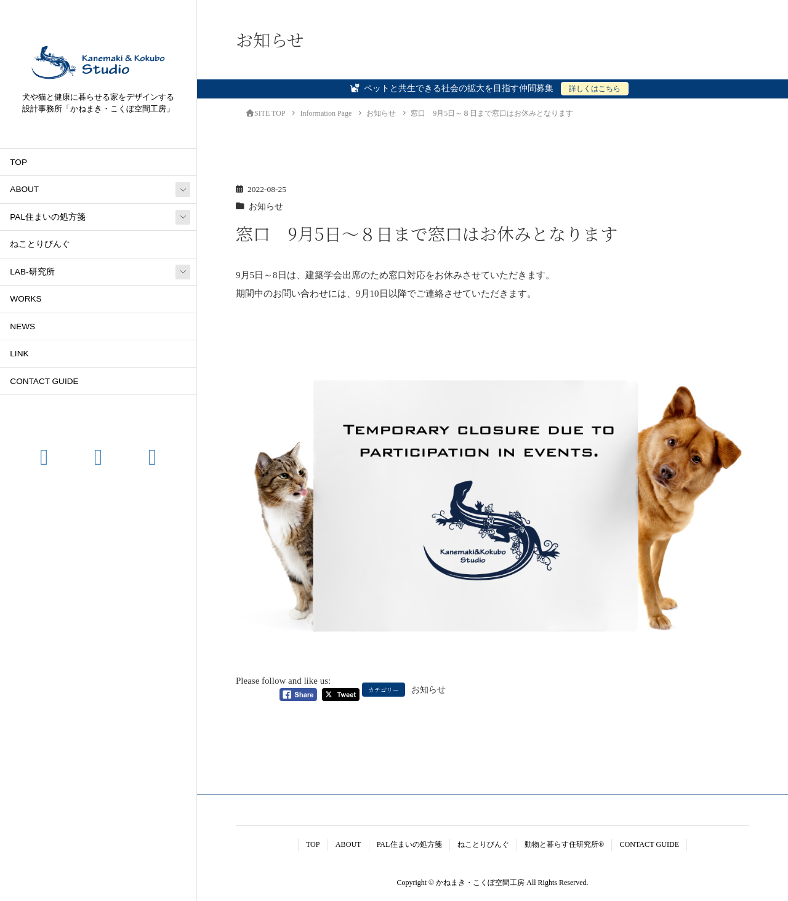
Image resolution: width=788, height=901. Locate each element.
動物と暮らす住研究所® (564, 844)
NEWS (22, 326)
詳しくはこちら (595, 88)
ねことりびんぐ (40, 244)
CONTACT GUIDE (44, 381)
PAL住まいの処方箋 (48, 217)
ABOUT (24, 189)
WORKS (25, 298)
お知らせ (266, 206)
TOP (18, 162)
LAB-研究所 (32, 271)
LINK (19, 353)
